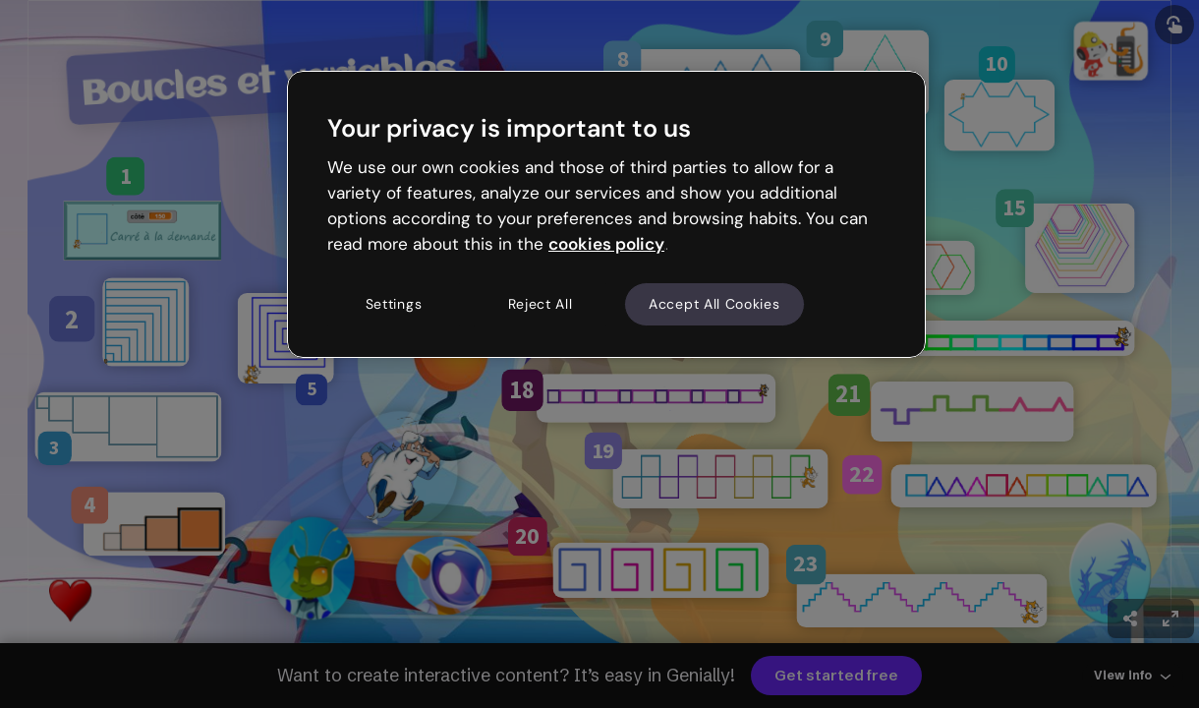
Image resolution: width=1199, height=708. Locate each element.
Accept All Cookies (714, 304)
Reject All (540, 304)
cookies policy (606, 244)
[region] (606, 214)
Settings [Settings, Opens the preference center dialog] (394, 304)
